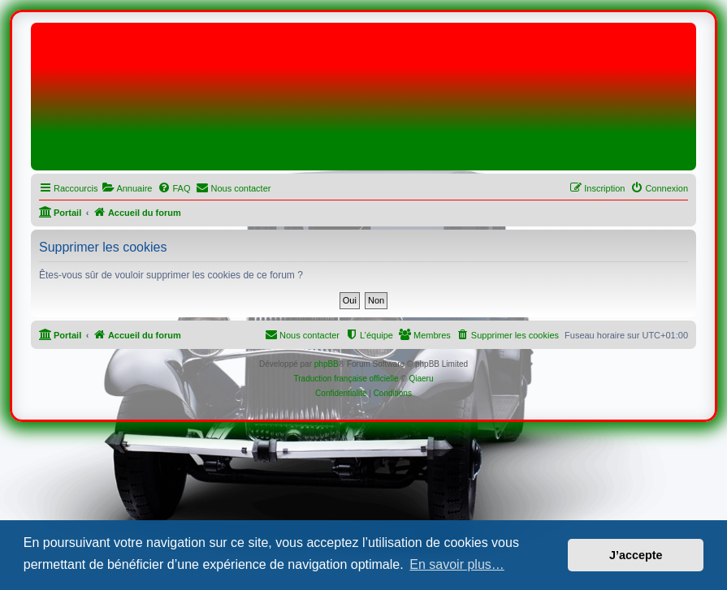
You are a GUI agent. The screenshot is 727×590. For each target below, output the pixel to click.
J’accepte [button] (636, 555)
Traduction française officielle (346, 378)
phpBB (326, 364)
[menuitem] (127, 188)
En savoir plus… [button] (456, 564)
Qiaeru (421, 378)
